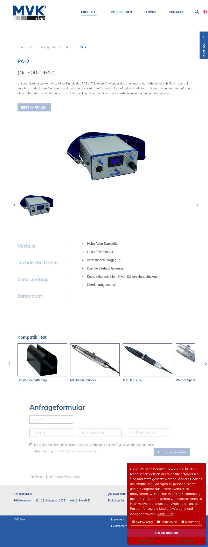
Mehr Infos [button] (165, 514)
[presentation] (14, 205)
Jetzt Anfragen (34, 107)
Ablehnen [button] (186, 540)
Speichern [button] (146, 540)
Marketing (191, 522)
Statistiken (167, 522)
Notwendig (142, 522)
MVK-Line (19, 519)
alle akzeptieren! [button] (166, 532)
